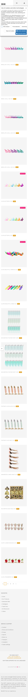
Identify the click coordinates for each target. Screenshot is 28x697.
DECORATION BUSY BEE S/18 (10, 508)
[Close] (25, 7)
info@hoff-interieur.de (14, 657)
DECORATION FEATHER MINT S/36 (11, 337)
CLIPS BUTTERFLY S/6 (8, 201)
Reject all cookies (9, 31)
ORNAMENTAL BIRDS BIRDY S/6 (10, 474)
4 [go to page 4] (13, 583)
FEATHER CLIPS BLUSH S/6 (10, 406)
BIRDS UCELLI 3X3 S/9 (8, 98)
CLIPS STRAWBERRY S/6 (9, 577)
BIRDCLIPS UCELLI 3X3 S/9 (9, 64)
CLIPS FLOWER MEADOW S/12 (10, 542)
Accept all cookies (21, 33)
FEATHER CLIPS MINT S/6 (9, 440)
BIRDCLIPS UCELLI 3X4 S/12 (10, 133)
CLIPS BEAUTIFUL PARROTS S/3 (11, 269)
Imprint (4, 634)
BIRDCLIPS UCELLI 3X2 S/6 (9, 167)
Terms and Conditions (7, 629)
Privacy (4, 632)
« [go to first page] (2, 583)
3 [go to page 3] (10, 583)
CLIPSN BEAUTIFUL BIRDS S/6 (10, 303)
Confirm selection (21, 31)
